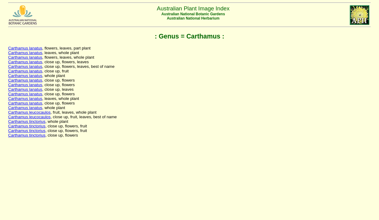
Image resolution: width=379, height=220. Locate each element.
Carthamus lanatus (25, 48)
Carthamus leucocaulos (29, 112)
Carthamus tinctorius (26, 121)
